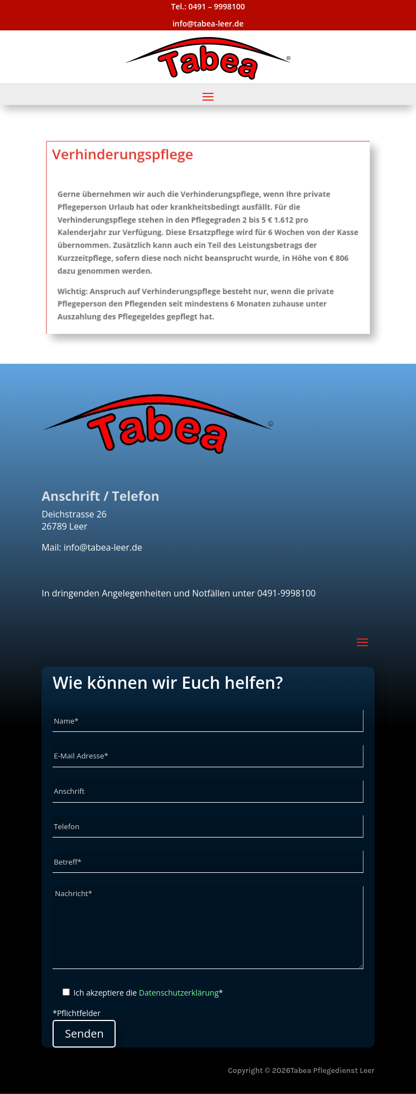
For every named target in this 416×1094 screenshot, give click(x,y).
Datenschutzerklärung (179, 992)
